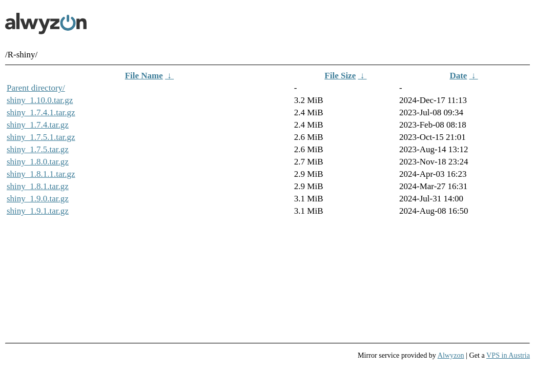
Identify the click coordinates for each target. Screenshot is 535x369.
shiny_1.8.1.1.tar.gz (41, 174)
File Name (144, 75)
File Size (340, 75)
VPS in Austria (508, 355)
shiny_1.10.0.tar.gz (40, 100)
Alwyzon (451, 355)
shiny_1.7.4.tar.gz (38, 125)
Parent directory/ (36, 88)
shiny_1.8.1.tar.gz (38, 186)
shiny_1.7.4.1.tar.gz (41, 112)
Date (458, 75)
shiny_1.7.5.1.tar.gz (41, 137)
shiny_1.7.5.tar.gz (38, 149)
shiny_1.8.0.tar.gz (38, 162)
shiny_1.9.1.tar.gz (38, 211)
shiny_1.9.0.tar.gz (38, 198)
